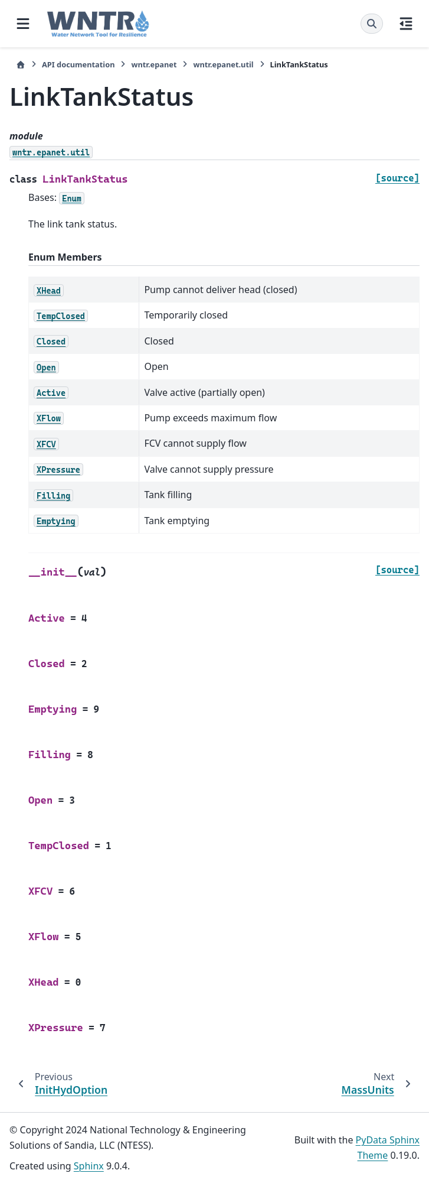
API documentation (78, 64)
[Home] (20, 64)
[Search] (372, 24)
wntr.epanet (153, 64)
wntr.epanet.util (223, 64)
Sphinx (89, 1165)
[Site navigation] (23, 24)
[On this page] (406, 24)
